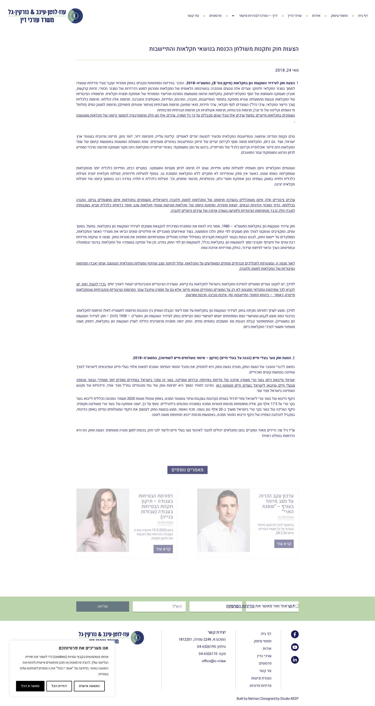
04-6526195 (206, 646)
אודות (316, 15)
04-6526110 (208, 653)
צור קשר (193, 15)
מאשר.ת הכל (30, 686)
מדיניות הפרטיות (240, 606)
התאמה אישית (89, 686)
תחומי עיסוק (339, 15)
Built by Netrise (248, 698)
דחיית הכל (59, 686)
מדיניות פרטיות (260, 685)
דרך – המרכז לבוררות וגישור (254, 15)
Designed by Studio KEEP (280, 698)
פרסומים (215, 15)
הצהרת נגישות (261, 678)
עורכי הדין (295, 15)
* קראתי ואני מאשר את (260, 606)
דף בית (363, 15)
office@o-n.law (214, 661)
